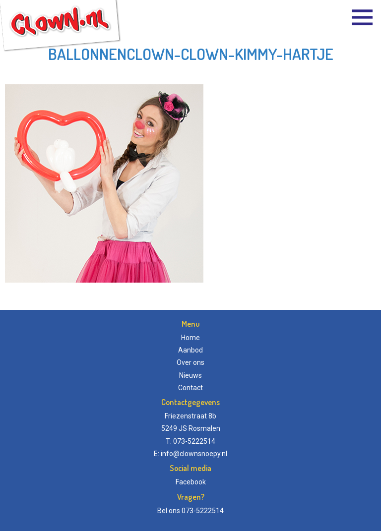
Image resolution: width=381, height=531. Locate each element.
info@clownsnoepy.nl (194, 454)
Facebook (191, 482)
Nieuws (190, 375)
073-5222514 (203, 511)
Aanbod (190, 350)
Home (190, 338)
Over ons (190, 362)
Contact (190, 388)
